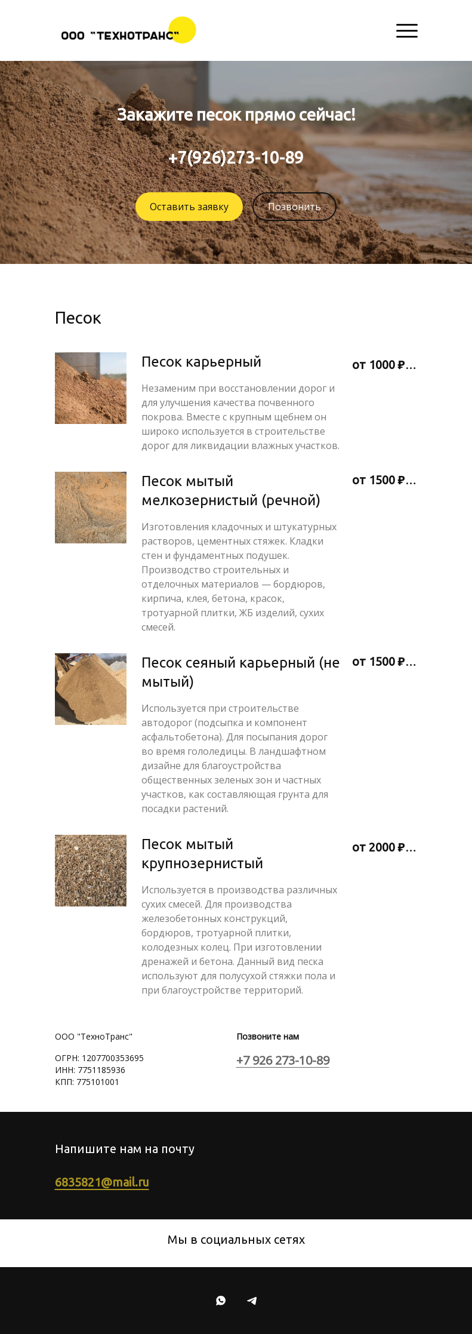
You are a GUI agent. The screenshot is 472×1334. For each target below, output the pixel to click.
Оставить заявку (189, 206)
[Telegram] (252, 1301)
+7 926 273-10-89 (282, 1060)
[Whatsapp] (221, 1301)
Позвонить (294, 206)
